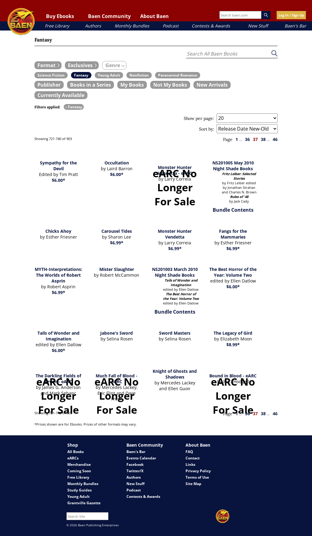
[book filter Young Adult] (109, 75)
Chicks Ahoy (58, 231)
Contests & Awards (211, 26)
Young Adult (78, 496)
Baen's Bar (295, 26)
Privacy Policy (198, 470)
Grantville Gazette (84, 502)
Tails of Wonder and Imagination (58, 336)
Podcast (171, 26)
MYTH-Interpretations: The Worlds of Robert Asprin (58, 275)
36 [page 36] (247, 139)
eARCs (73, 458)
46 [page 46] (275, 139)
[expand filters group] (48, 65)
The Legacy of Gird (233, 333)
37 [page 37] (255, 139)
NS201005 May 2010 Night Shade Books (233, 165)
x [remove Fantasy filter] (66, 107)
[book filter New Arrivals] (212, 85)
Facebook (135, 464)
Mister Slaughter (116, 269)
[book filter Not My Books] (170, 85)
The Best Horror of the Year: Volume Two (233, 272)
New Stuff (258, 26)
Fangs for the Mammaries (233, 234)
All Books (75, 451)
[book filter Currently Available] (60, 95)
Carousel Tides (116, 231)
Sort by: (206, 129)
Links (190, 464)
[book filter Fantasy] (81, 75)
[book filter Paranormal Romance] (177, 75)
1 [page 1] (237, 139)
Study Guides (79, 490)
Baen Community (109, 16)
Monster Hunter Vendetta (175, 234)
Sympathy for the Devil (58, 165)
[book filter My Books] (132, 85)
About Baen (154, 16)
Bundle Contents (233, 210)
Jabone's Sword (116, 333)
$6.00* (58, 180)
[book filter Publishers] (49, 85)
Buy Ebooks (60, 16)
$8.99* (233, 344)
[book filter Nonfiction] (139, 75)
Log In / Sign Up (291, 15)
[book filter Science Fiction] (51, 75)
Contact (193, 458)
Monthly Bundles (132, 26)
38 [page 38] (263, 139)
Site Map (193, 483)
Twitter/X (135, 470)
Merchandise (79, 464)
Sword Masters (174, 333)
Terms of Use (197, 477)
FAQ (189, 451)
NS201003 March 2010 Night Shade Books (175, 272)
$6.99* (116, 243)
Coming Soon (79, 470)
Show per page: (199, 118)
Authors (93, 26)
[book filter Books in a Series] (90, 85)
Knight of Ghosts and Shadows (175, 374)
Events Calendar (141, 458)
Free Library (57, 26)
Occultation (117, 163)
